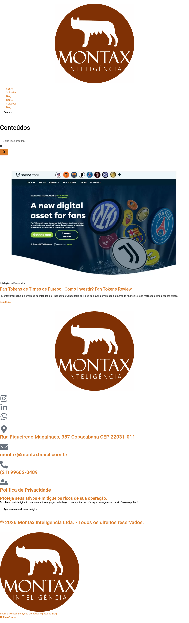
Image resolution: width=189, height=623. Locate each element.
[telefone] (4, 465)
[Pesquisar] (4, 152)
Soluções (11, 92)
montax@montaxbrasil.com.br (33, 454)
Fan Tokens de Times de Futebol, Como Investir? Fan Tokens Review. (66, 289)
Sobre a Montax (8, 613)
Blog (8, 96)
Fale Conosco (9, 617)
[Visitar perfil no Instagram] (4, 399)
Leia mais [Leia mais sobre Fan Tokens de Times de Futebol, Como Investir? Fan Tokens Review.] (5, 301)
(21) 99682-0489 (19, 472)
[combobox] (94, 141)
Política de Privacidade (25, 490)
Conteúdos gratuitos (40, 613)
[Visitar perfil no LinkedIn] (4, 408)
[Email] (4, 447)
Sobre (9, 88)
